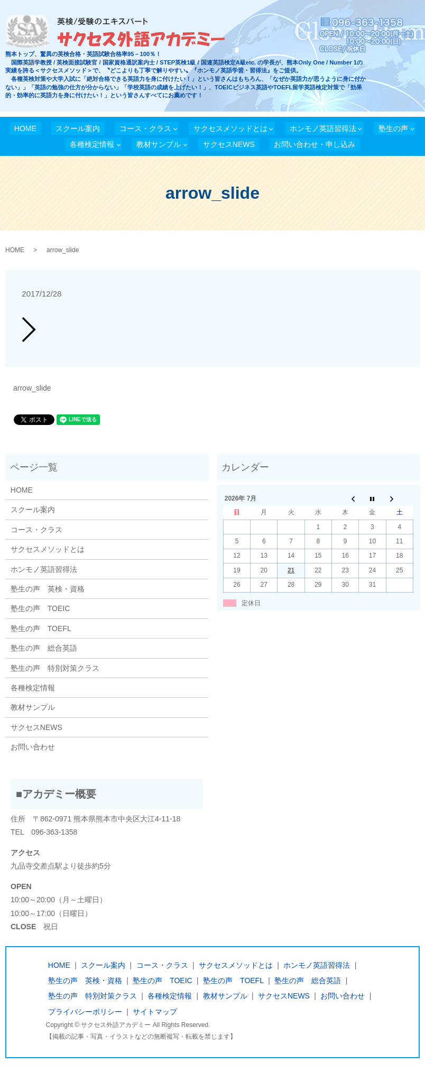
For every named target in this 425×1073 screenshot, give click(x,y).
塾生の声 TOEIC (40, 608)
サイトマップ (155, 1011)
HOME (25, 128)
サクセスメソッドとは (230, 128)
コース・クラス (145, 128)
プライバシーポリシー (85, 1011)
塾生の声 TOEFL (41, 628)
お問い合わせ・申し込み (314, 144)
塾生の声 (393, 128)
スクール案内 (78, 128)
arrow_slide (32, 388)
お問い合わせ (33, 747)
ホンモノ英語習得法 (323, 128)
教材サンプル (158, 144)
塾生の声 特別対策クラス (55, 668)
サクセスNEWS (229, 144)
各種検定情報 (92, 144)
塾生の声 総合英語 (44, 648)
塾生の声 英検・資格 (48, 589)
